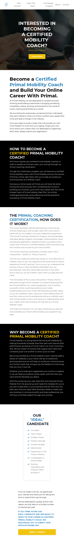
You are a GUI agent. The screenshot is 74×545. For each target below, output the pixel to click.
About (57, 5)
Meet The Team (31, 4)
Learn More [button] (37, 56)
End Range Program (48, 4)
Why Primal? (17, 4)
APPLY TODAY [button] (37, 533)
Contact (65, 5)
